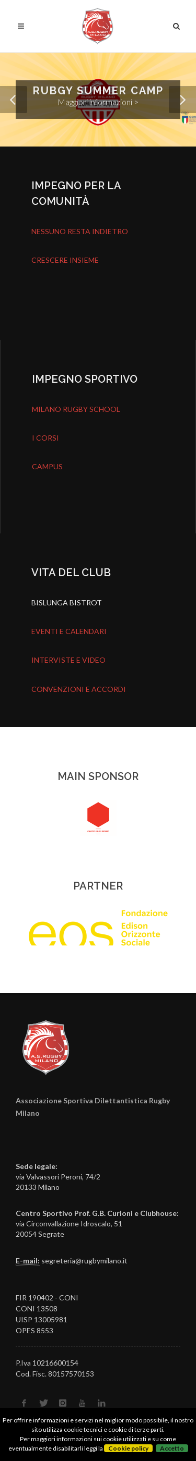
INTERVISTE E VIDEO (68, 659)
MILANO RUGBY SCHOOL (76, 409)
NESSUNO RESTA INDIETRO (79, 231)
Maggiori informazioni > (98, 102)
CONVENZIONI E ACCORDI (78, 689)
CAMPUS (47, 466)
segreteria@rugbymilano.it (84, 1260)
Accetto (172, 1448)
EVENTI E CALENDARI (69, 631)
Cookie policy (128, 1448)
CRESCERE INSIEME (65, 259)
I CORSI (45, 437)
